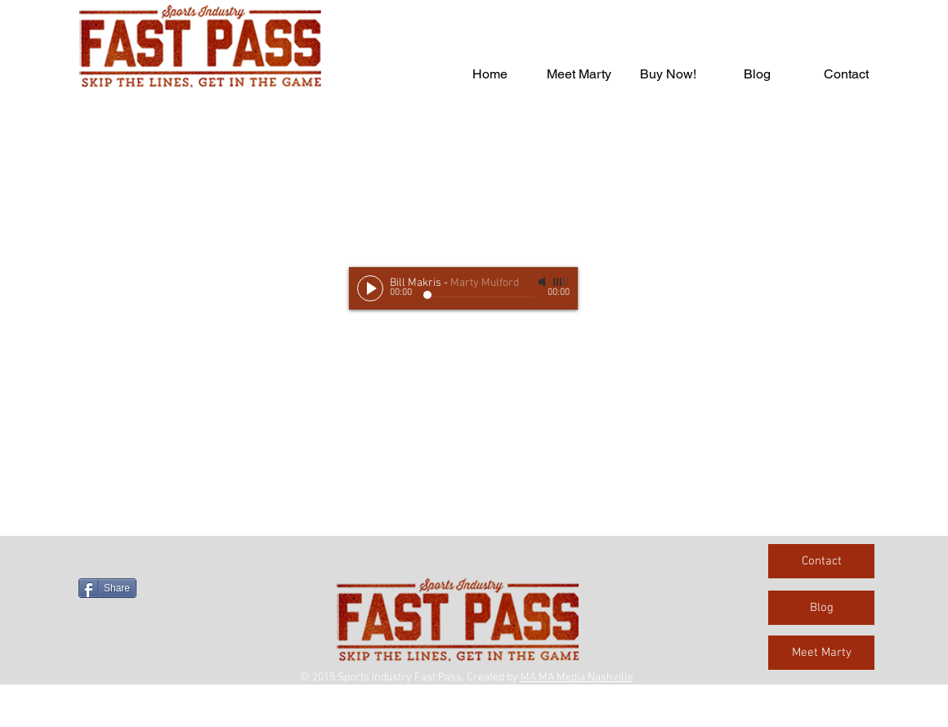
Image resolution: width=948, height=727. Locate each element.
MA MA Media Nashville (577, 678)
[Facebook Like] (180, 560)
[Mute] (543, 282)
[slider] (561, 282)
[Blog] (821, 608)
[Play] (370, 288)
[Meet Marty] (821, 653)
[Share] (107, 588)
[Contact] (821, 561)
